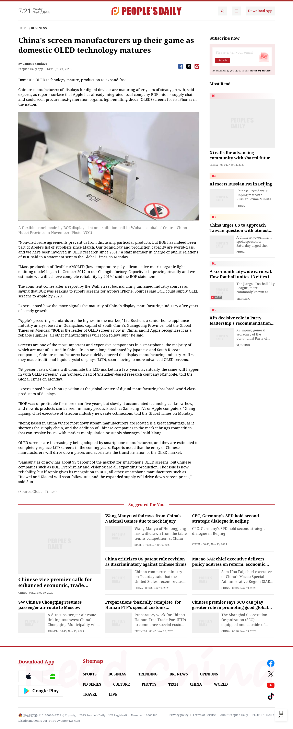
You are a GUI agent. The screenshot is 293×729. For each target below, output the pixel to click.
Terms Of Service (259, 70)
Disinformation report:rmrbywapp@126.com (49, 720)
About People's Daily (234, 715)
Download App (260, 11)
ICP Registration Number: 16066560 (132, 715)
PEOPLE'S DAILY (263, 715)
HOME (23, 28)
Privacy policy (178, 715)
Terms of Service (204, 715)
